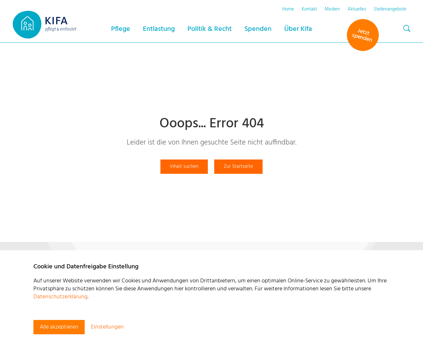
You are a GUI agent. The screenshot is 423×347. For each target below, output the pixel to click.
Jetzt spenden (362, 35)
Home (288, 9)
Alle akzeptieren (59, 327)
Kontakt (309, 9)
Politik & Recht (209, 29)
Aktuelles (357, 9)
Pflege (120, 29)
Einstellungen (107, 327)
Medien (332, 9)
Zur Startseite (238, 166)
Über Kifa (298, 29)
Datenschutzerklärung (60, 296)
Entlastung (159, 29)
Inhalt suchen (184, 166)
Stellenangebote (390, 9)
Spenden (257, 29)
